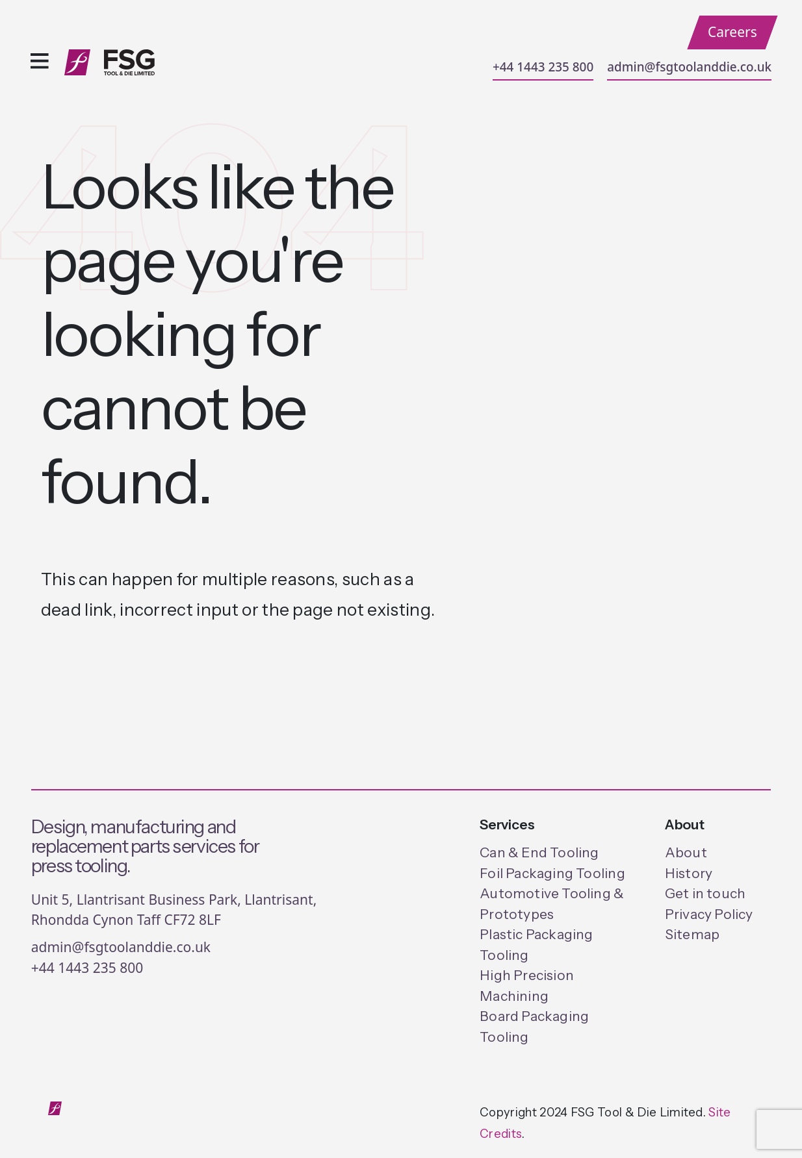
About (686, 852)
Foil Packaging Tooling (552, 873)
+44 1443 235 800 (543, 66)
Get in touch (705, 893)
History (688, 873)
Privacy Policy (709, 914)
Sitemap (692, 934)
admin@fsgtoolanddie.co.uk (689, 66)
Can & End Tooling (539, 852)
